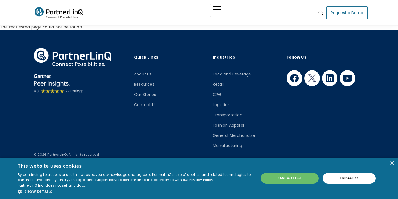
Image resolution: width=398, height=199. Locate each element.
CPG (217, 94)
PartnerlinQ (59, 11)
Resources (144, 84)
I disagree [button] (349, 178)
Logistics (221, 105)
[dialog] (199, 178)
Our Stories (145, 94)
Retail (218, 84)
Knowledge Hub (236, 11)
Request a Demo (347, 11)
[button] (135, 191)
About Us (143, 74)
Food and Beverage (232, 74)
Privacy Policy (201, 179)
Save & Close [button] (290, 178)
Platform (162, 11)
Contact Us (145, 105)
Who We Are (269, 11)
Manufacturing (227, 145)
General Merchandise (234, 135)
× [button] (392, 163)
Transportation (227, 115)
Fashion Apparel (228, 125)
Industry (208, 11)
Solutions (185, 11)
